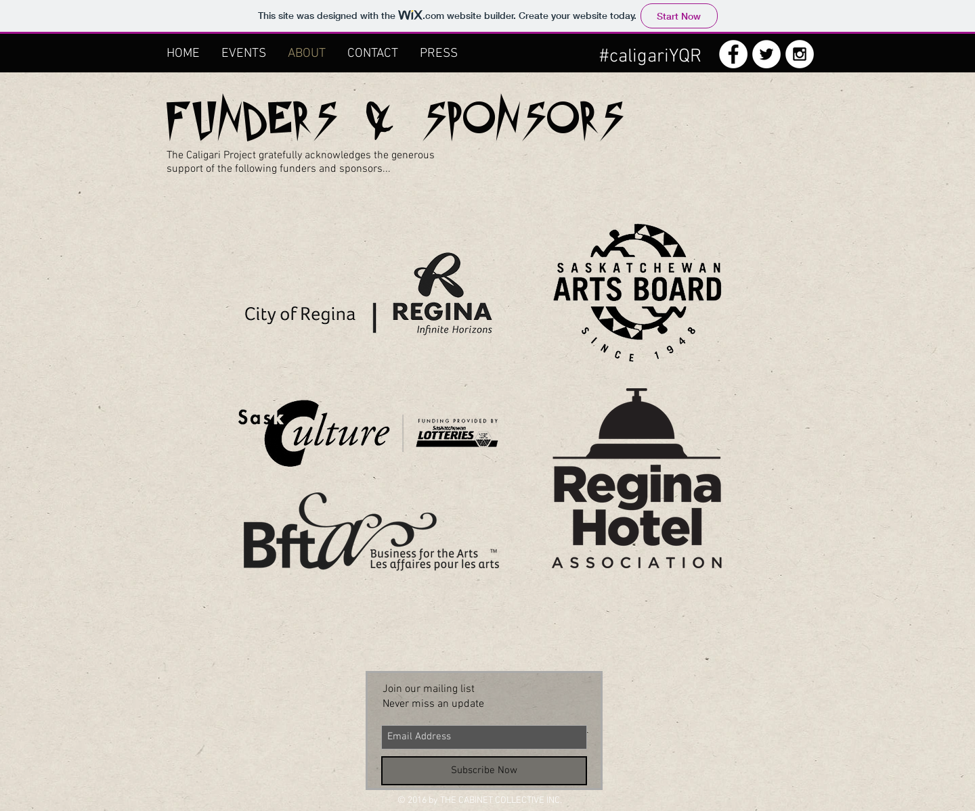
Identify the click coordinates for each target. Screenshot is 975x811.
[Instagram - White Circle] (799, 54)
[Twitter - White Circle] (766, 54)
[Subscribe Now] (484, 770)
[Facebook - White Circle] (733, 54)
